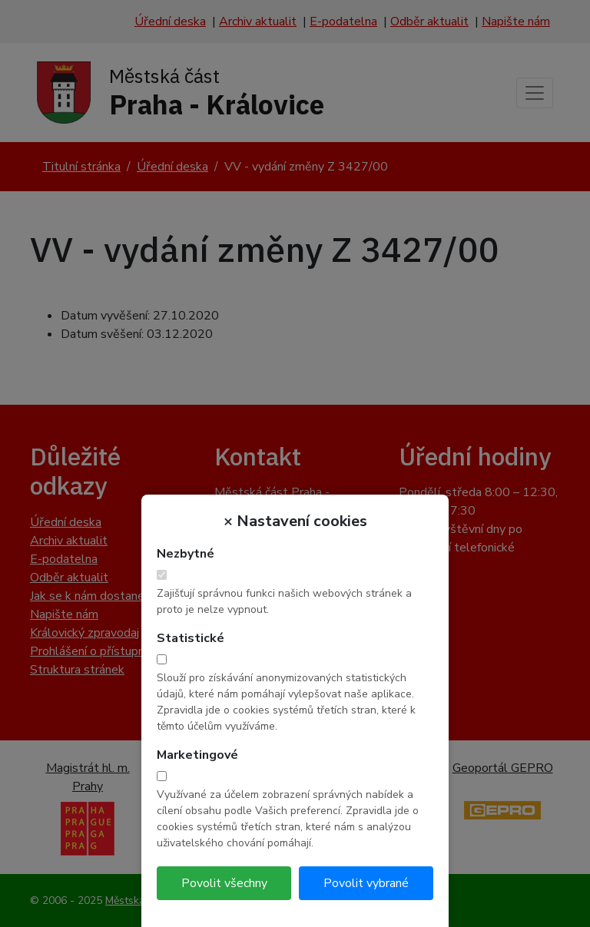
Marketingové (197, 755)
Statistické (190, 638)
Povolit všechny (224, 883)
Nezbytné (185, 553)
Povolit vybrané (366, 883)
